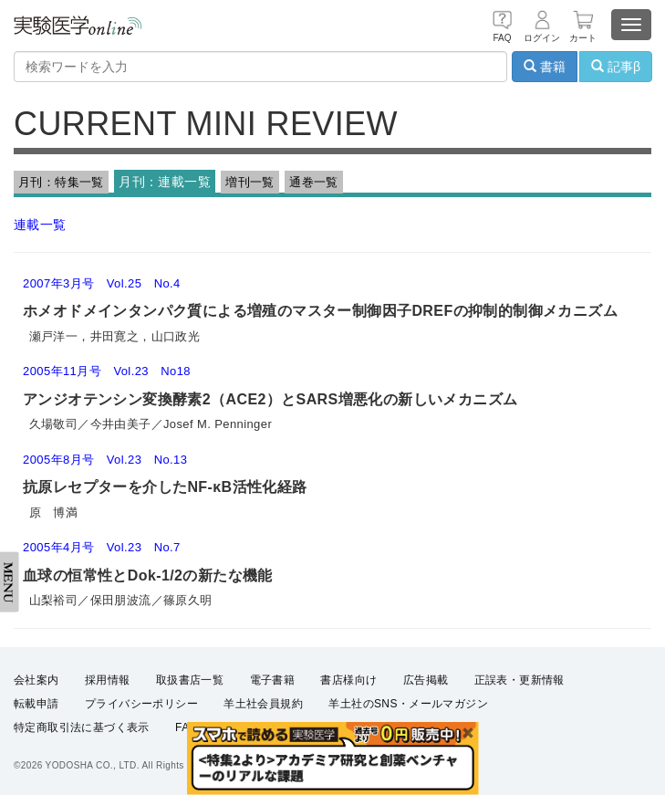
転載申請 (36, 703)
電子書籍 (273, 680)
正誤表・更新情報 (519, 680)
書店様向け (348, 680)
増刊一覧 (250, 182)
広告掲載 (426, 680)
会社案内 (36, 680)
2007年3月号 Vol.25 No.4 (102, 283)
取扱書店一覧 (189, 680)
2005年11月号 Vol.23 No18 (107, 371)
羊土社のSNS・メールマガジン (408, 703)
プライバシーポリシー (141, 703)
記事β (615, 66)
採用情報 (107, 680)
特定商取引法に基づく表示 (82, 727)
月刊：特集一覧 (61, 182)
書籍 (545, 66)
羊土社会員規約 (263, 703)
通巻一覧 (313, 182)
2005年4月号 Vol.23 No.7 (102, 547)
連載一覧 (40, 224)
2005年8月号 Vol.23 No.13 (105, 459)
